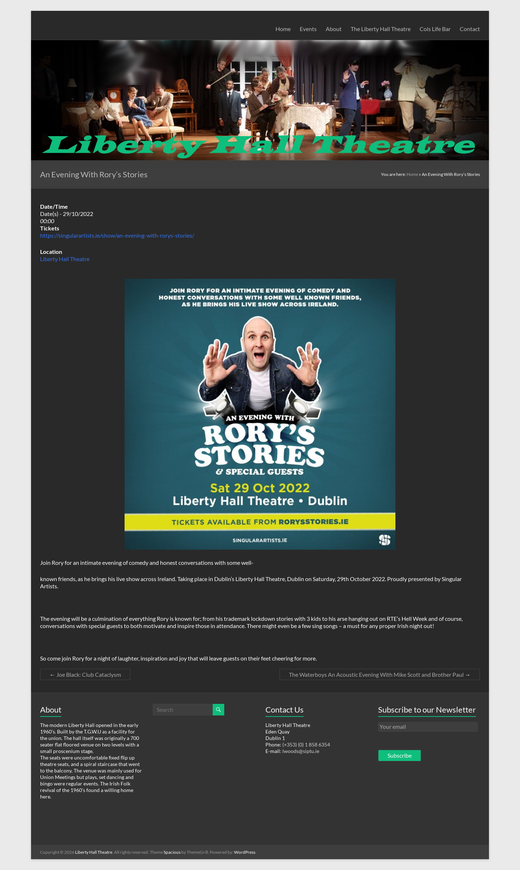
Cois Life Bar (435, 28)
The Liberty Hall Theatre (381, 28)
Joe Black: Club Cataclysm (85, 674)
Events (308, 28)
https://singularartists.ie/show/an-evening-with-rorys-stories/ (117, 235)
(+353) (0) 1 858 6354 (306, 744)
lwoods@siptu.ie (300, 751)
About (334, 28)
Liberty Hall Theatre (65, 258)
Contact (470, 28)
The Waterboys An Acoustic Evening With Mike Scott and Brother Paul (380, 674)
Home (283, 28)
